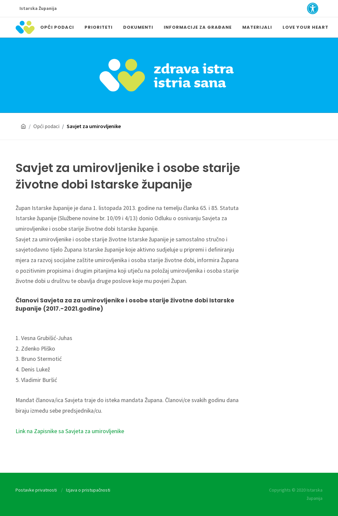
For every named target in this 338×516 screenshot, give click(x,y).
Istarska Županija (38, 8)
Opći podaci (46, 126)
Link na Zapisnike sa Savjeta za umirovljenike (70, 431)
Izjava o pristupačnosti (88, 490)
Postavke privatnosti (36, 490)
